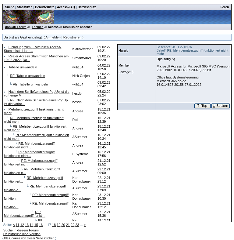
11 (17, 225)
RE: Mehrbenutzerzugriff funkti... (24, 213)
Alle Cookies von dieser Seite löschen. (29, 238)
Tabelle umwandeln (23, 67)
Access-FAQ (66, 7)
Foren (225, 7)
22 (72, 225)
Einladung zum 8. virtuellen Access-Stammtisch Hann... (33, 49)
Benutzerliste (44, 7)
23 (77, 225)
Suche (9, 7)
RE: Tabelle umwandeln (27, 76)
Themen (37, 27)
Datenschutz (87, 7)
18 (54, 225)
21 (68, 225)
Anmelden (53, 37)
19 (58, 225)
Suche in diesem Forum (21, 230)
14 (31, 225)
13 (27, 225)
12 (22, 225)
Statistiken (25, 7)
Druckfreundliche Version (22, 234)
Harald (123, 50)
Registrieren (72, 37)
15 (36, 225)
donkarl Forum (16, 27)
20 (63, 225)
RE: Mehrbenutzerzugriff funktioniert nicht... (29, 145)
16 (41, 225)
